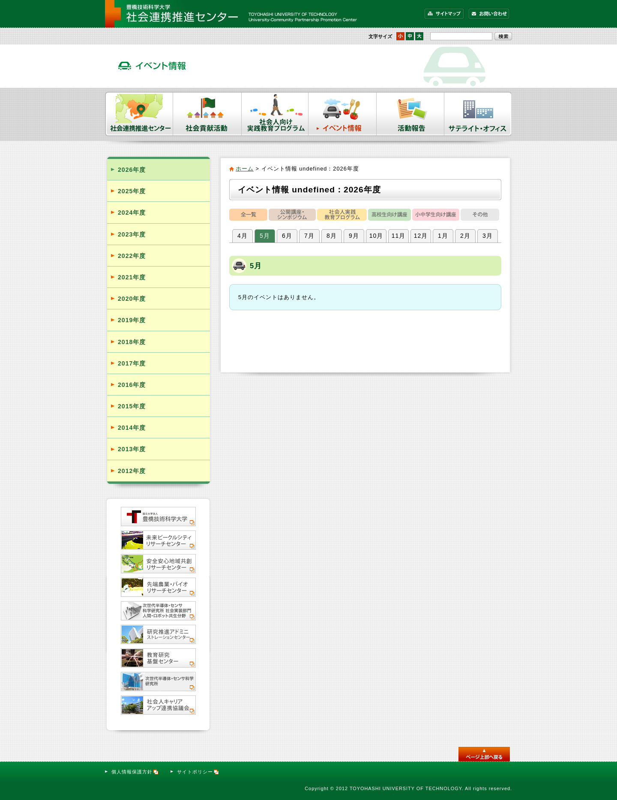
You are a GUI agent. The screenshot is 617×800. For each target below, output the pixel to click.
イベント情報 (342, 114)
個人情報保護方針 (135, 771)
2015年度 (132, 406)
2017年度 (132, 363)
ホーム (245, 168)
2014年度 (132, 427)
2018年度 (132, 342)
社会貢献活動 (207, 114)
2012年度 (132, 470)
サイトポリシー (198, 771)
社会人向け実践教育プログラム (275, 114)
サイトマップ (444, 13)
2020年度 (132, 298)
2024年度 (132, 212)
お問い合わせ (489, 13)
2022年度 (132, 255)
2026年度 (132, 169)
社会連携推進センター (139, 114)
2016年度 (132, 384)
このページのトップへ (484, 754)
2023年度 (132, 234)
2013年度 (132, 449)
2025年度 (132, 191)
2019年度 (132, 320)
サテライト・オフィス (478, 114)
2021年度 (132, 277)
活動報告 (410, 114)
